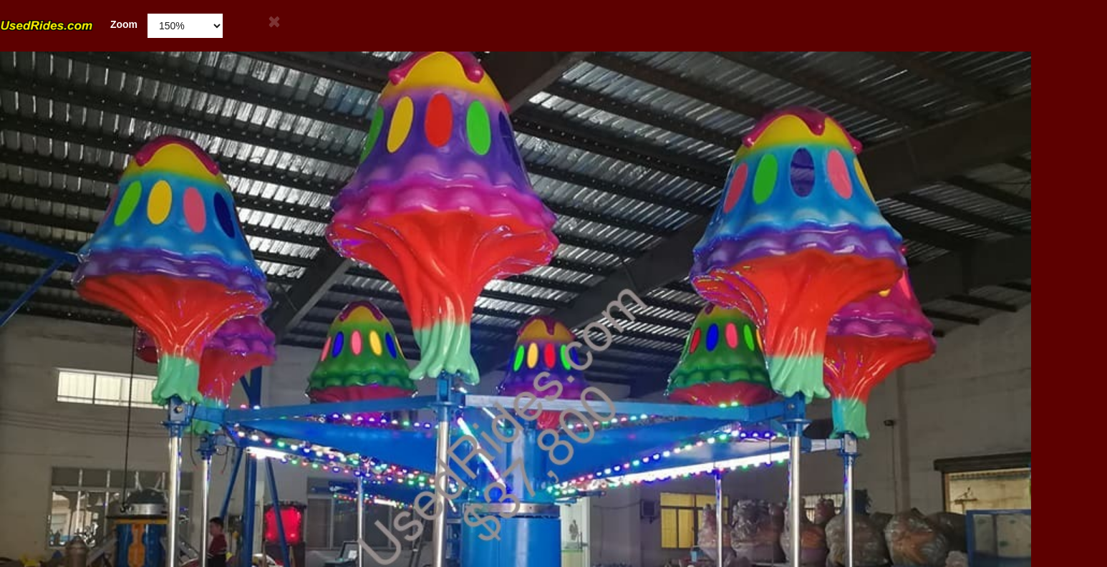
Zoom (68, 25)
